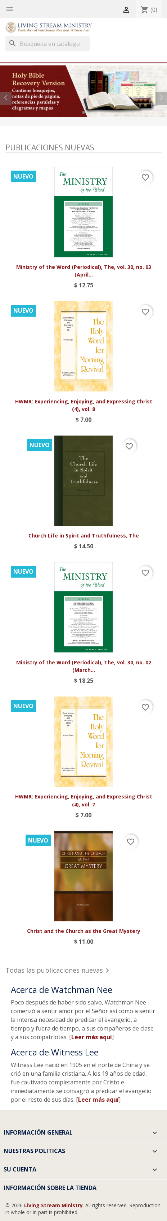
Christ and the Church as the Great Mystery (83, 930)
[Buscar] (47, 43)
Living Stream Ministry (53, 1205)
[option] (83, 91)
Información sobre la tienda (50, 1188)
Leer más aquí (91, 1037)
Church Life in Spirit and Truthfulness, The (83, 535)
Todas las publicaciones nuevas (58, 971)
